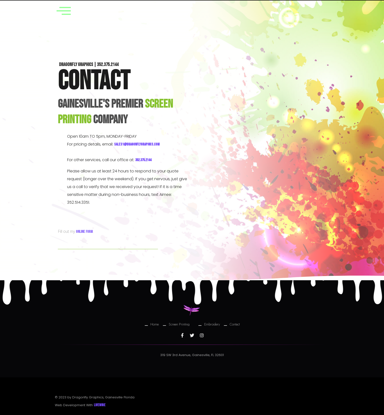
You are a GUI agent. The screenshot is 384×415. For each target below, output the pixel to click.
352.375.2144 (143, 160)
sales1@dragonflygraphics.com (137, 144)
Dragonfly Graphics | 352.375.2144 (89, 64)
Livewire (100, 405)
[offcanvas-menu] (65, 10)
